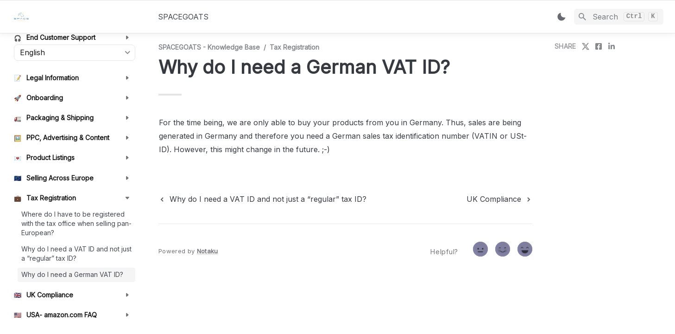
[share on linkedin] (611, 46)
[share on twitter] (585, 46)
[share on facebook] (598, 46)
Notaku (207, 251)
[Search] (618, 17)
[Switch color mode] (561, 17)
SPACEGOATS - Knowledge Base (209, 47)
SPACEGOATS (183, 16)
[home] (78, 16)
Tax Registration (294, 47)
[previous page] (262, 199)
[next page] (499, 199)
